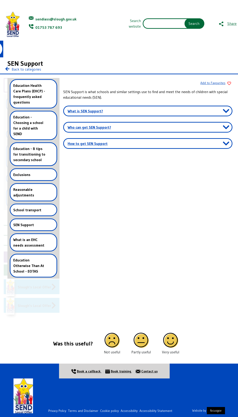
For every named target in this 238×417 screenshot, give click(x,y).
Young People (51, 48)
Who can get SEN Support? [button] (89, 127)
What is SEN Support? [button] (85, 111)
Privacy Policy (57, 411)
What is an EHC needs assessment (28, 242)
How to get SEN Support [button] (88, 143)
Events (159, 49)
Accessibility (129, 411)
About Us (28, 48)
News (177, 49)
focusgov (215, 410)
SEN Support (23, 224)
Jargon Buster (137, 48)
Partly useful (141, 352)
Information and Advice (82, 48)
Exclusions (21, 174)
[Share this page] (228, 23)
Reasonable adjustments (23, 192)
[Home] (23, 395)
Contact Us (196, 48)
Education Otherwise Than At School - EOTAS (28, 266)
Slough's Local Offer (34, 287)
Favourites (225, 49)
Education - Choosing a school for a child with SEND (28, 125)
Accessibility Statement (155, 411)
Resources (112, 49)
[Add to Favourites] (214, 83)
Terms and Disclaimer (83, 411)
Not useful (112, 352)
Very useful (170, 352)
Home (9, 49)
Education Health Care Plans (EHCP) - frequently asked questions (29, 93)
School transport (27, 210)
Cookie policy (109, 411)
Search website (135, 23)
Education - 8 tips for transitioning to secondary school (29, 154)
